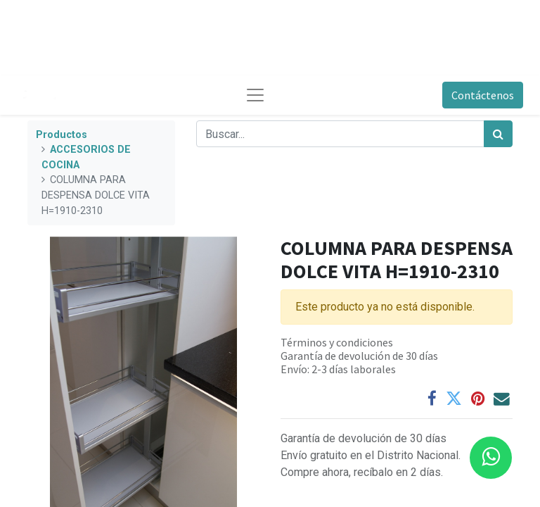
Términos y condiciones (337, 342)
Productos (61, 135)
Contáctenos (482, 95)
